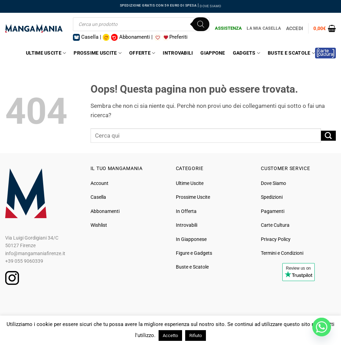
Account (99, 183)
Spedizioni (272, 197)
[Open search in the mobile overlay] (141, 24)
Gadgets (246, 53)
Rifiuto (195, 335)
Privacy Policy (276, 239)
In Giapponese (191, 239)
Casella (98, 197)
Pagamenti (272, 211)
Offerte (142, 53)
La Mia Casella (264, 28)
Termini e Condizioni (282, 253)
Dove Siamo (273, 183)
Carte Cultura (275, 225)
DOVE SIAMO (210, 6)
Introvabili (178, 53)
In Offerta (186, 211)
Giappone (212, 53)
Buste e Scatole (291, 53)
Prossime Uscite (98, 53)
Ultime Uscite (46, 53)
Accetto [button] (170, 335)
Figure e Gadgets (194, 253)
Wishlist (99, 225)
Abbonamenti (105, 211)
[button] (324, 28)
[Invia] (328, 136)
